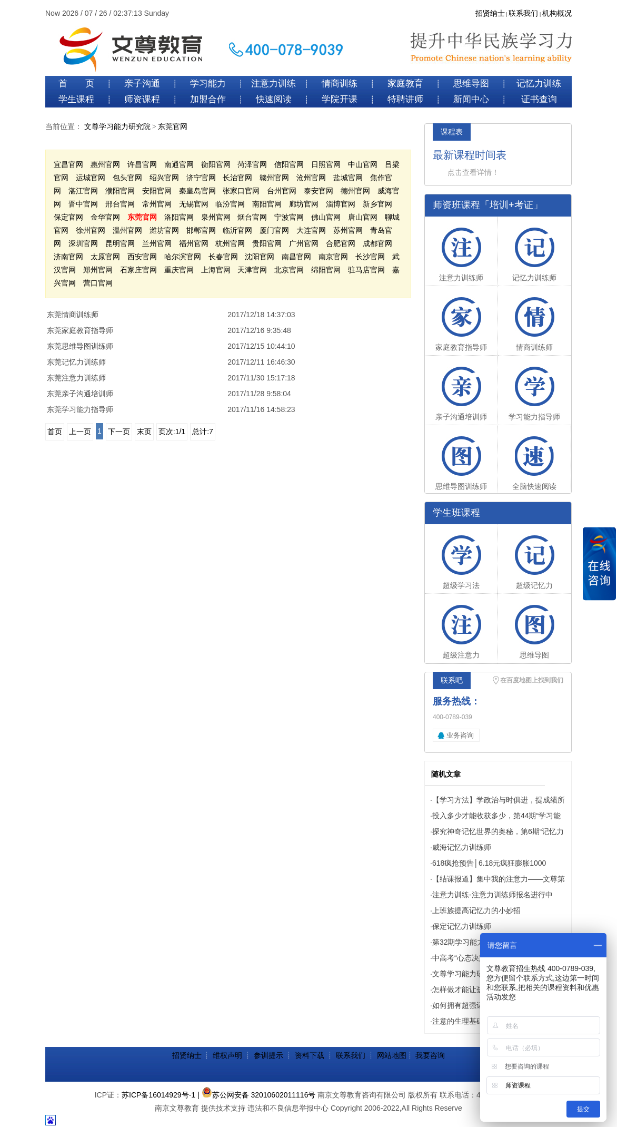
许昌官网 (142, 164)
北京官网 (289, 270)
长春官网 (223, 256)
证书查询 (539, 99)
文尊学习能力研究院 (117, 127)
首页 (54, 431)
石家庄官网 (138, 270)
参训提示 (268, 1055)
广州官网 (304, 243)
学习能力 (208, 84)
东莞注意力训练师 (76, 378)
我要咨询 (430, 1055)
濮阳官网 (120, 191)
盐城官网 (348, 177)
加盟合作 (208, 99)
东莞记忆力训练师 (76, 362)
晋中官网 (83, 204)
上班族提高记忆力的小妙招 (476, 910)
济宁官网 (201, 177)
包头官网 (127, 177)
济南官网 (68, 256)
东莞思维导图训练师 (80, 346)
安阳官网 (157, 191)
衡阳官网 (216, 164)
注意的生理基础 (458, 1021)
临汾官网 (230, 204)
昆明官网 (120, 243)
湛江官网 (83, 191)
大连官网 (311, 230)
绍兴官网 (164, 177)
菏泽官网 (252, 164)
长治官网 (237, 177)
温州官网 (127, 230)
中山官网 (362, 164)
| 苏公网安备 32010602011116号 (256, 1095)
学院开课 (339, 99)
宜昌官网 (68, 164)
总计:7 (202, 431)
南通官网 (179, 164)
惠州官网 (105, 164)
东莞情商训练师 (72, 314)
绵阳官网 (326, 270)
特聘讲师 (405, 99)
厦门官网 (274, 230)
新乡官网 (377, 204)
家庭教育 (405, 84)
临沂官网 (237, 230)
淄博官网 (340, 204)
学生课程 (76, 99)
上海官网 (216, 270)
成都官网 (377, 243)
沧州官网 (311, 177)
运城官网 (90, 177)
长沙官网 (370, 256)
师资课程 (142, 99)
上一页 (80, 431)
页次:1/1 (171, 431)
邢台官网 (120, 204)
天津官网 (252, 270)
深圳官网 (83, 243)
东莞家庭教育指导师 (80, 330)
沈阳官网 (259, 256)
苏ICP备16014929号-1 (158, 1095)
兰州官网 (157, 243)
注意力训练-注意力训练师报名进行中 (492, 894)
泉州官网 (216, 217)
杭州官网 (230, 243)
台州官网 (281, 191)
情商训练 (339, 84)
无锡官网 (193, 204)
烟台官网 (252, 217)
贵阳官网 (267, 243)
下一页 (119, 431)
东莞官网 (172, 127)
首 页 (76, 84)
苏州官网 (348, 230)
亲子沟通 (142, 84)
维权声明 (227, 1055)
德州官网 (355, 191)
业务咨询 (460, 735)
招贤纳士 (490, 13)
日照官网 (326, 164)
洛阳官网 (179, 217)
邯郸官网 (201, 230)
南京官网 (333, 256)
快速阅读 (274, 99)
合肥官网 (340, 243)
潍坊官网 (164, 230)
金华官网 (105, 217)
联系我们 (523, 13)
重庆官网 (179, 270)
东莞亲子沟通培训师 (80, 393)
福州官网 (193, 243)
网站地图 (391, 1055)
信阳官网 (289, 164)
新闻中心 (471, 99)
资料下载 (309, 1055)
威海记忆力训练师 (461, 847)
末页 (144, 431)
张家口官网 (241, 191)
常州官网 (157, 204)
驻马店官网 (366, 270)
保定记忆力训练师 (461, 926)
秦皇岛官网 (197, 191)
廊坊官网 (304, 204)
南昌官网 (296, 256)
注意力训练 (273, 84)
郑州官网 (98, 270)
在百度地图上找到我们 (531, 680)
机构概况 (557, 13)
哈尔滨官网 (182, 256)
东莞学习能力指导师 (80, 409)
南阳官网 (267, 204)
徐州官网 (90, 230)
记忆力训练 (538, 84)
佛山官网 (326, 217)
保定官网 (68, 217)
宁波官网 (289, 217)
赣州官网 (274, 177)
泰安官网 (318, 191)
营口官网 (98, 283)
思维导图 (471, 84)
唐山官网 (362, 217)
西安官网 (142, 256)
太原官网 (105, 256)
